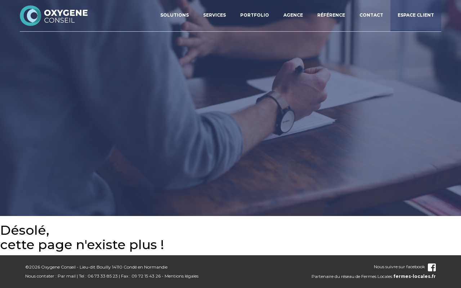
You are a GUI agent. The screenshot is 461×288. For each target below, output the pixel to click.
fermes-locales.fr (414, 276)
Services (214, 15)
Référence (331, 15)
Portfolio (254, 15)
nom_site (54, 15)
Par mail (67, 276)
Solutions (174, 15)
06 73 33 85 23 (103, 276)
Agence (293, 15)
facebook (421, 266)
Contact (371, 15)
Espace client (416, 15)
